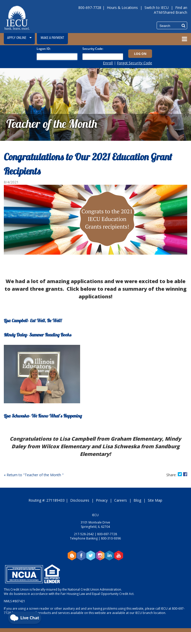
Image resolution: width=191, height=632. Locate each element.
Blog (137, 500)
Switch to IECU (156, 7)
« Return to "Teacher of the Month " (34, 474)
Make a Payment (52, 38)
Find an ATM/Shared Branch (170, 10)
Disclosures (79, 500)
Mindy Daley (15, 335)
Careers (120, 500)
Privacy (102, 500)
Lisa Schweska (16, 416)
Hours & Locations (122, 7)
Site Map (155, 500)
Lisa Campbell (16, 321)
